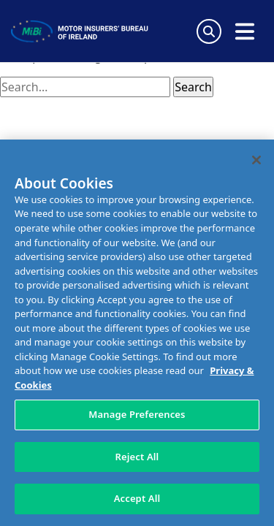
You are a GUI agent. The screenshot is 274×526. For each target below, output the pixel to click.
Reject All (137, 456)
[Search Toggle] (209, 31)
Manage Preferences (136, 414)
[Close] (256, 160)
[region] (137, 333)
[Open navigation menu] (245, 31)
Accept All (137, 498)
